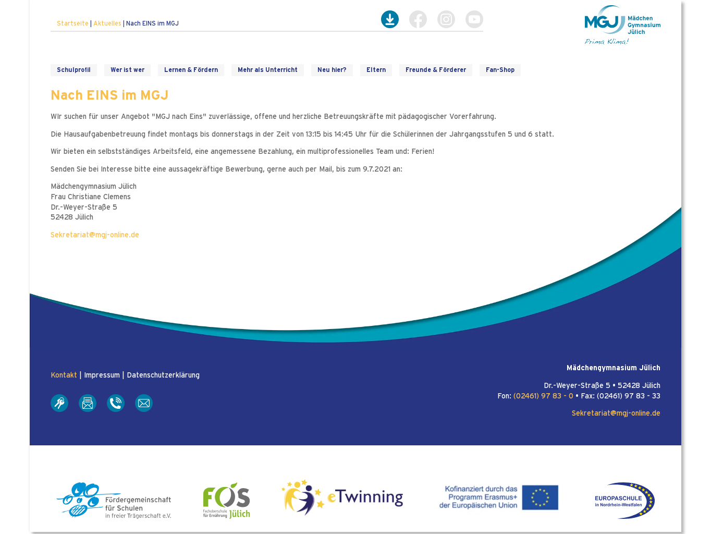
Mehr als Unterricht (268, 70)
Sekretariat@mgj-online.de (95, 235)
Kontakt (64, 375)
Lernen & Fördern (191, 70)
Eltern (376, 70)
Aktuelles (107, 23)
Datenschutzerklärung (163, 375)
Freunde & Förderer (436, 70)
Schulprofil (74, 70)
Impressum (102, 375)
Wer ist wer (127, 70)
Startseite (73, 23)
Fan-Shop (500, 70)
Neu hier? (332, 70)
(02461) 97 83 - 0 (543, 396)
